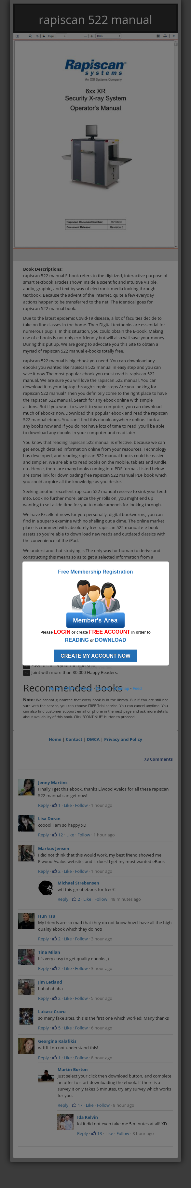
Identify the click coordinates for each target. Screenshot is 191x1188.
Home (55, 739)
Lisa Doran (49, 818)
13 (96, 1133)
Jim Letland (50, 982)
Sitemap (121, 688)
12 (57, 835)
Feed (137, 688)
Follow (81, 805)
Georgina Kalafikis (57, 1041)
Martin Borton (73, 1069)
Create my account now (95, 656)
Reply (43, 805)
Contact (74, 739)
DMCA (93, 739)
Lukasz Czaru (52, 1011)
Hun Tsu (46, 916)
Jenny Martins (52, 782)
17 (77, 1105)
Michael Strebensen (78, 883)
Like (68, 805)
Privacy (86, 688)
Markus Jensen (53, 848)
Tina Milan (49, 952)
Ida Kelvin (87, 1117)
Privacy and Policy (123, 739)
